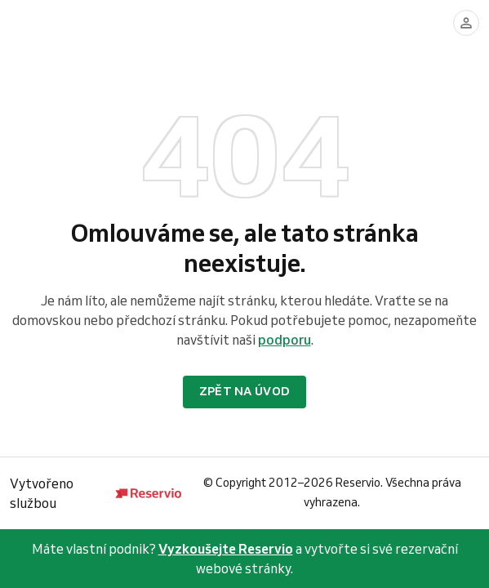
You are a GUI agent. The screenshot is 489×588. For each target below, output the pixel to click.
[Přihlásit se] (466, 23)
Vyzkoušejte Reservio (225, 549)
